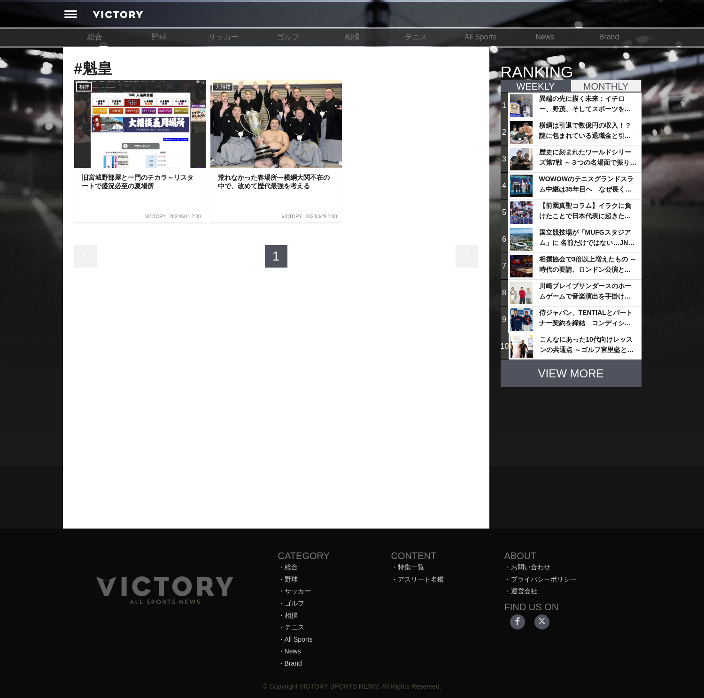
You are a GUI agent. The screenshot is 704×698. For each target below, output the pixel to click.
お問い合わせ (530, 567)
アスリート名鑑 (421, 579)
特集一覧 (411, 567)
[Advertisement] (571, 453)
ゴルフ (288, 37)
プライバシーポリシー (544, 579)
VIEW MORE (570, 373)
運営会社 (524, 591)
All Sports (480, 37)
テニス (416, 37)
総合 (94, 37)
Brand (609, 37)
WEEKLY (536, 86)
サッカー (224, 37)
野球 (159, 37)
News (544, 37)
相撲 (352, 37)
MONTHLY (605, 86)
